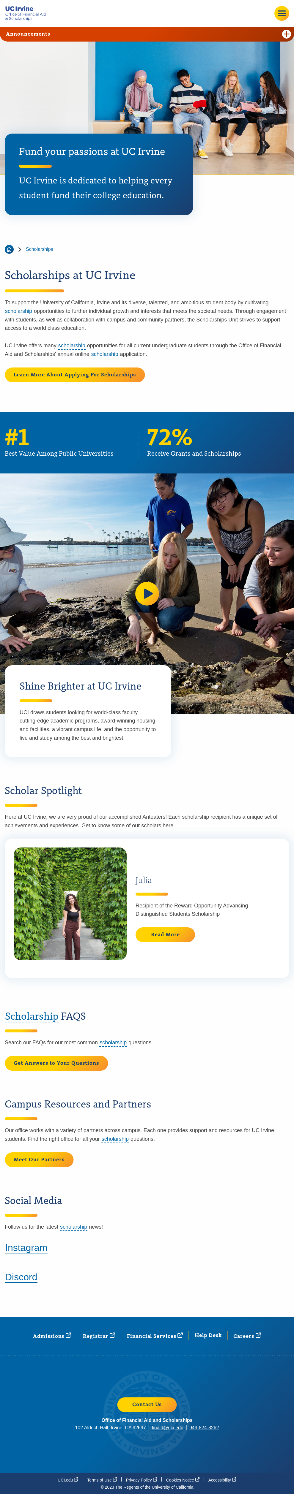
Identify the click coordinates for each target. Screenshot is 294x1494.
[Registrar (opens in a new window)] (99, 1336)
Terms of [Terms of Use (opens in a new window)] (102, 1479)
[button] (147, 594)
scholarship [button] (18, 311)
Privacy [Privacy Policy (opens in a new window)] (141, 1479)
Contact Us (147, 1404)
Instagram (26, 1247)
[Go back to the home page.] (28, 13)
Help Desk (208, 1335)
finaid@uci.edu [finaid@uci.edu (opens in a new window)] (167, 1427)
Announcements (148, 34)
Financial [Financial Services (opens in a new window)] (155, 1336)
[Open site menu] (281, 13)
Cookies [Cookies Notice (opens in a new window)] (182, 1479)
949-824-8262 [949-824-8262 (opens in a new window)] (204, 1427)
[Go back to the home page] (9, 249)
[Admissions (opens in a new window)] (52, 1336)
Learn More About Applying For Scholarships (75, 375)
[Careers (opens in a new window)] (247, 1336)
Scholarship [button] (31, 1017)
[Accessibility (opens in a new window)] (222, 1479)
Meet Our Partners (39, 1159)
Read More (165, 934)
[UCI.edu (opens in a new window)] (68, 1479)
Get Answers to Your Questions (56, 1063)
